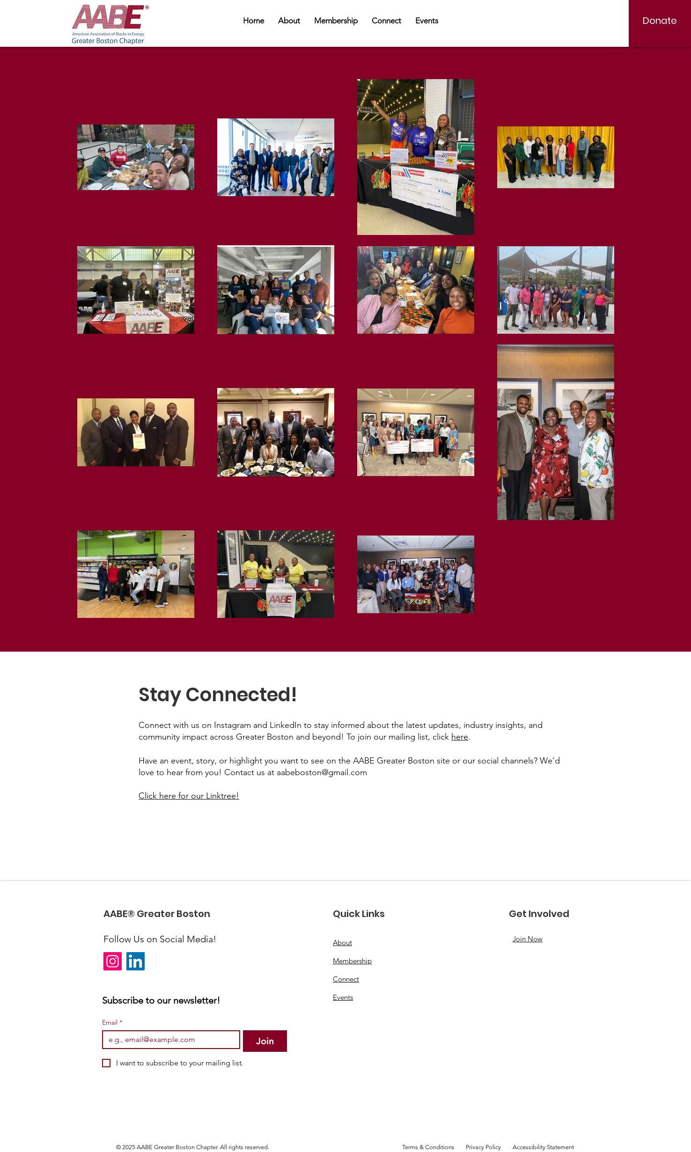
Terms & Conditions (428, 1147)
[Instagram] (112, 961)
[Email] (168, 1039)
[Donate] (660, 20)
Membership (352, 960)
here (459, 737)
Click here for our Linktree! (189, 796)
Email (112, 1023)
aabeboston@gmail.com (322, 772)
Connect (346, 979)
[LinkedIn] (135, 961)
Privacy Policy (483, 1147)
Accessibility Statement (543, 1147)
